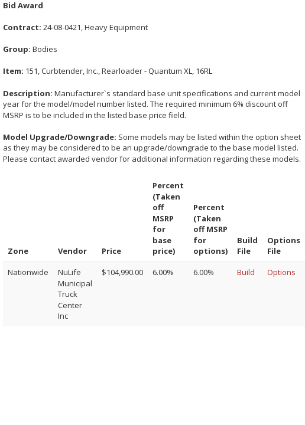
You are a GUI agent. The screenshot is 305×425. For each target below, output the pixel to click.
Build (246, 272)
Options (281, 272)
